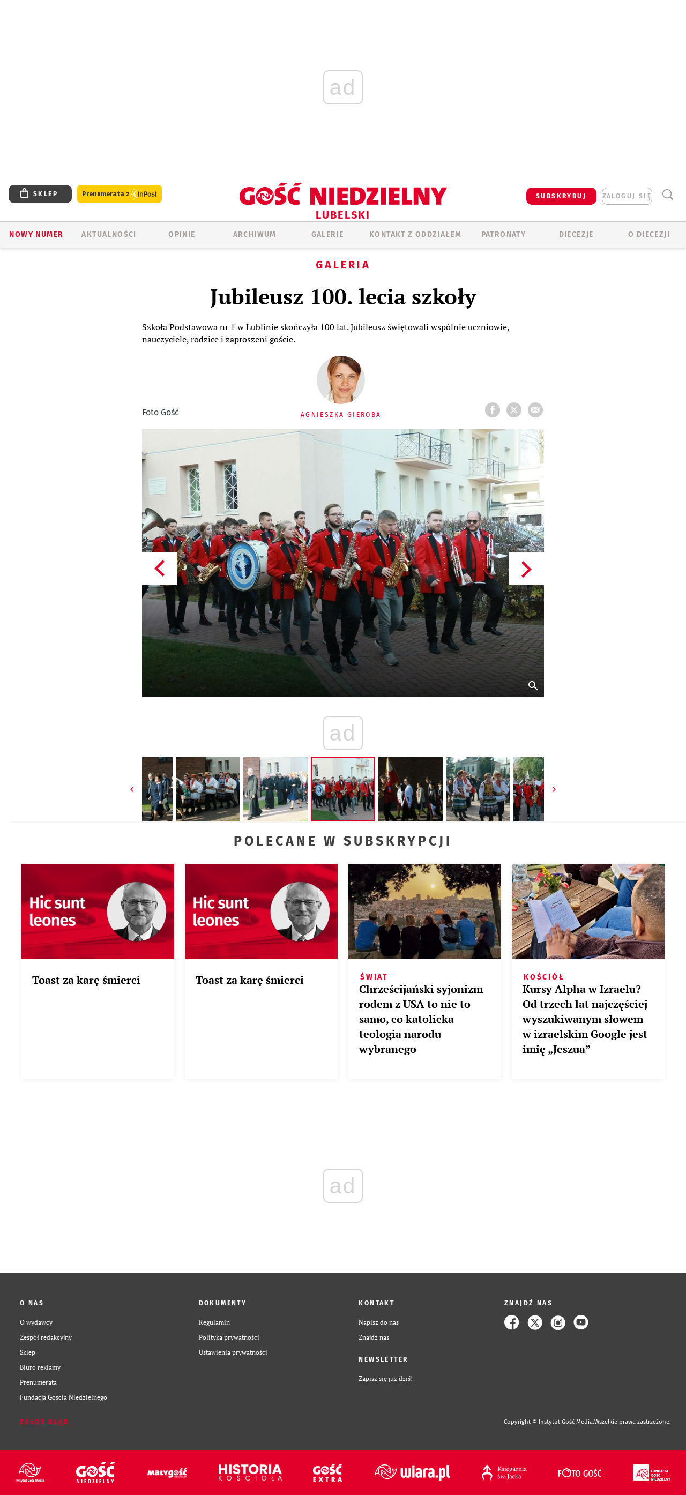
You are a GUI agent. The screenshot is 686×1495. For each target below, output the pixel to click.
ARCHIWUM (255, 234)
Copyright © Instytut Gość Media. (549, 1421)
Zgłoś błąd (44, 1422)
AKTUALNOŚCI (108, 234)
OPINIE (181, 234)
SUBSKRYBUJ (561, 196)
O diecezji (649, 234)
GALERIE (327, 234)
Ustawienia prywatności (233, 1352)
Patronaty (503, 234)
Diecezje (576, 234)
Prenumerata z (119, 194)
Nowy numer (36, 234)
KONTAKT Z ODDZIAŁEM (415, 234)
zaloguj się (627, 196)
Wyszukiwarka (667, 195)
